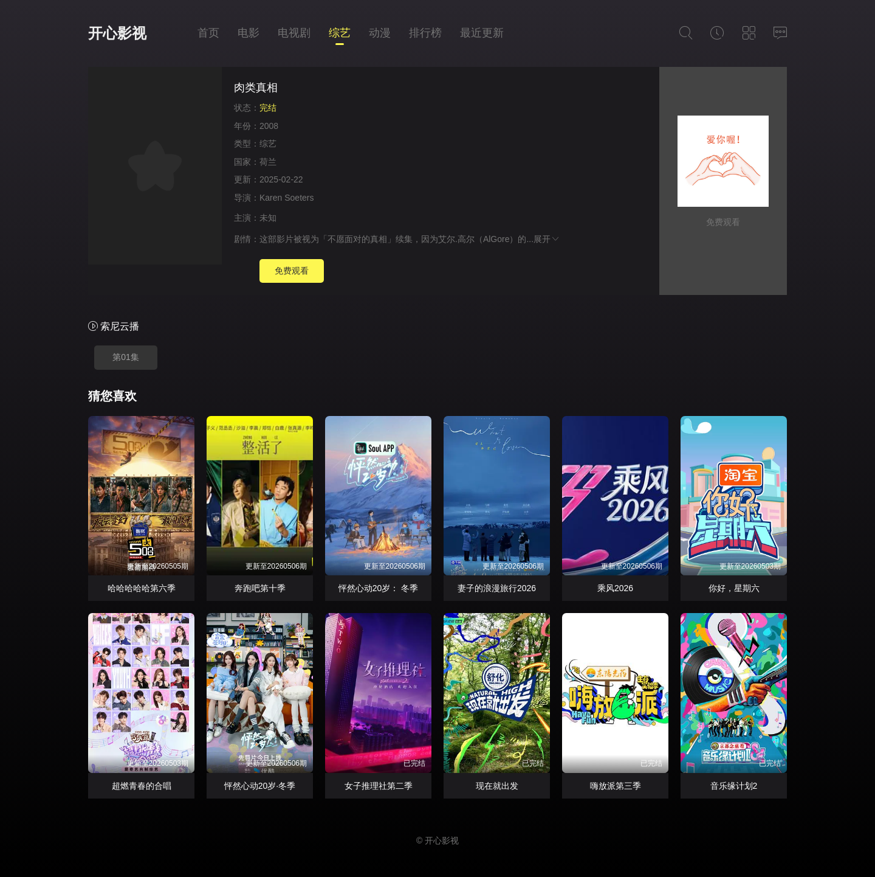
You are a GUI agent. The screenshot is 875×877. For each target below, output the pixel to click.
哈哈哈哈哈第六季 (142, 588)
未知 (267, 218)
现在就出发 (497, 786)
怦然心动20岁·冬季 (259, 786)
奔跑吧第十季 (260, 588)
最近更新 (482, 33)
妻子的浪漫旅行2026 (497, 588)
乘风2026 (615, 588)
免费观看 (292, 271)
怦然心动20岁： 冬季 (378, 588)
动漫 (380, 33)
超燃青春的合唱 (141, 786)
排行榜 (425, 33)
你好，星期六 (734, 588)
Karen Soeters (286, 198)
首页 (208, 33)
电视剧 (294, 33)
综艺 (340, 33)
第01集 (125, 357)
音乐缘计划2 (734, 786)
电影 (248, 33)
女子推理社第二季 (379, 786)
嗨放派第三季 (615, 786)
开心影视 (117, 33)
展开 (547, 239)
